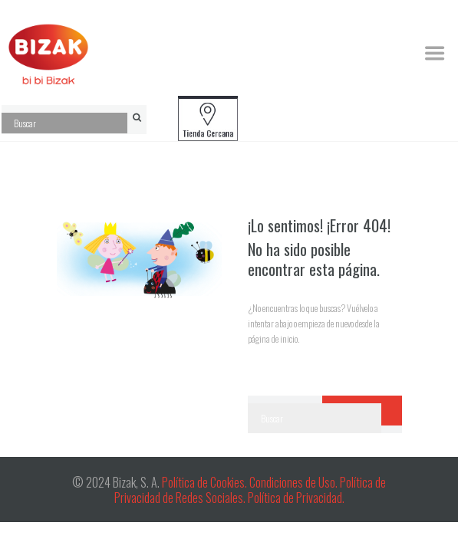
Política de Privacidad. (296, 497)
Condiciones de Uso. (294, 482)
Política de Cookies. (204, 482)
